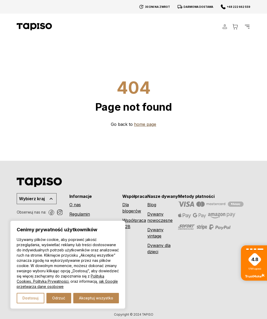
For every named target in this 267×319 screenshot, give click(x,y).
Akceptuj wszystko (96, 298)
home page (145, 124)
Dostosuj (30, 298)
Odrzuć (58, 298)
